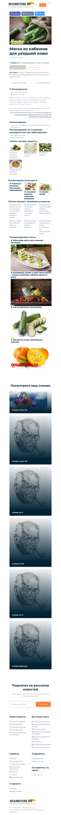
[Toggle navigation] (49, 3)
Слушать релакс (15, 724)
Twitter (39, 13)
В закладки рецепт (34, 67)
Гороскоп (13, 771)
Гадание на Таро (16, 777)
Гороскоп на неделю (17, 721)
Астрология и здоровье (41, 721)
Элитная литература (17, 727)
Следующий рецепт (43, 83)
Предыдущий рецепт (18, 83)
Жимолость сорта (39, 729)
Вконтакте (28, 13)
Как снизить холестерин (41, 747)
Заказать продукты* (17, 67)
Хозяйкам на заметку (17, 764)
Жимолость (37, 741)
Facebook (15, 13)
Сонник (13, 774)
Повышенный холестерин (42, 744)
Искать (12, 758)
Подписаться (43, 704)
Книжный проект (16, 730)
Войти (43, 5)
